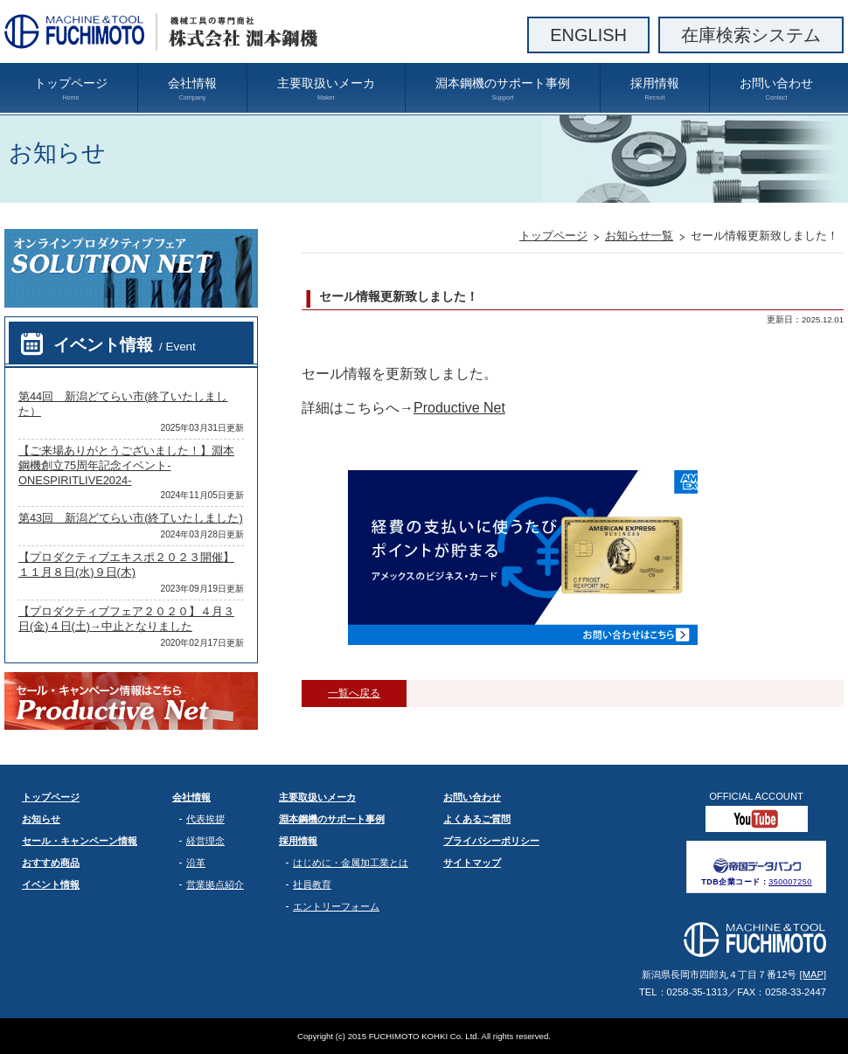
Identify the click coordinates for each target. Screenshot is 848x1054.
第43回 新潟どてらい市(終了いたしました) (130, 517)
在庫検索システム (751, 35)
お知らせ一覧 (639, 235)
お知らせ (41, 819)
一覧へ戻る (354, 693)
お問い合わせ (776, 89)
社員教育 (312, 884)
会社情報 (192, 89)
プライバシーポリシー (491, 841)
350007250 (790, 881)
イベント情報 (124, 345)
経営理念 (205, 841)
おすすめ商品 (51, 862)
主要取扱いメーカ (326, 89)
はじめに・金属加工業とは (350, 862)
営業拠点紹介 (215, 884)
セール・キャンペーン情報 (79, 841)
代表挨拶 (205, 819)
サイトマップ (472, 862)
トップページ (71, 89)
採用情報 (654, 89)
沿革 (195, 862)
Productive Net (459, 407)
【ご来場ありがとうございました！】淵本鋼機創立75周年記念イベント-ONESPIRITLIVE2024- (126, 465)
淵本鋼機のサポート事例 (502, 89)
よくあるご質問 (477, 819)
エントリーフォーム (336, 906)
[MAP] (813, 974)
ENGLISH (588, 35)
